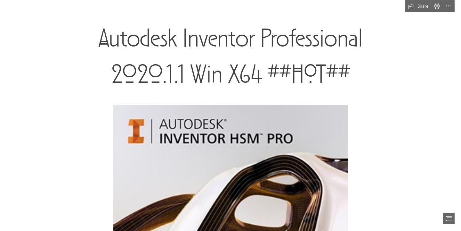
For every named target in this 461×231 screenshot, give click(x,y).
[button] (418, 6)
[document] (230, 115)
